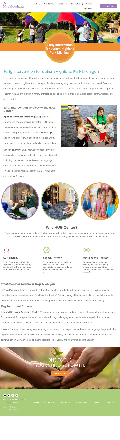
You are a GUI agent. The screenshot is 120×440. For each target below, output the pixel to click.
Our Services (50, 4)
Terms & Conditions (11, 410)
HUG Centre (34, 88)
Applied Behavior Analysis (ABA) (19, 312)
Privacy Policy (9, 407)
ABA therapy (46, 132)
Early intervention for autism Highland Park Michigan (51, 71)
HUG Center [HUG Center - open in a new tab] (58, 295)
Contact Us (88, 8)
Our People (63, 4)
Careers (89, 4)
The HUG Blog (77, 4)
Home (39, 4)
